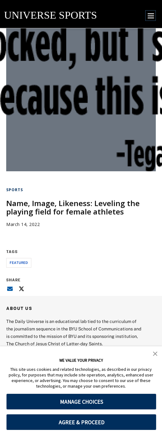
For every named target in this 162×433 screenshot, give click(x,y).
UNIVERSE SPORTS (50, 15)
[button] (155, 353)
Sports (14, 189)
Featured (19, 262)
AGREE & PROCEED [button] (81, 422)
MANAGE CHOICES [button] (81, 401)
